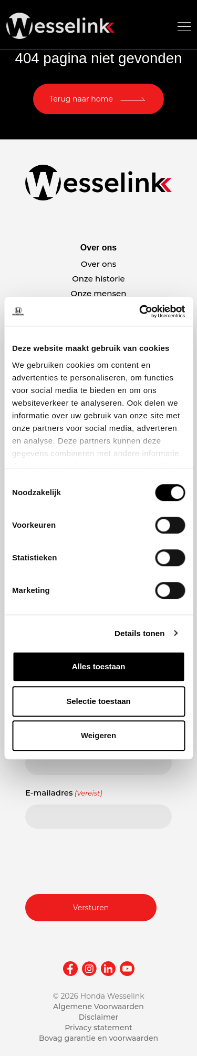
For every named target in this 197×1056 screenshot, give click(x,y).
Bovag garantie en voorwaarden (98, 1038)
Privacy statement (98, 1027)
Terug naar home (81, 99)
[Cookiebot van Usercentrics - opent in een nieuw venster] (140, 311)
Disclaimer (99, 1017)
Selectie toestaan (98, 701)
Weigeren (98, 735)
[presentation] (105, 859)
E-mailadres (63, 793)
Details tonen (139, 633)
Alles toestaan (99, 666)
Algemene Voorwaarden (98, 1006)
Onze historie (98, 279)
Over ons (98, 264)
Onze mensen (99, 293)
